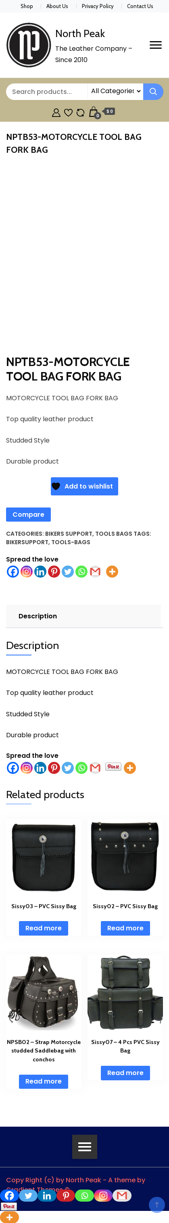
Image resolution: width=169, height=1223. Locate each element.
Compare (28, 514)
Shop (27, 6)
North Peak (80, 33)
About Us (57, 6)
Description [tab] (38, 616)
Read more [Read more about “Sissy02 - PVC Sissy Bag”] (125, 928)
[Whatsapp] (81, 768)
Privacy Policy (98, 6)
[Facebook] (13, 768)
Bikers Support (68, 534)
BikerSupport (27, 542)
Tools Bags (113, 534)
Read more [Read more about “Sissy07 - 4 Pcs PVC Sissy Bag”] (125, 1072)
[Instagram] (27, 768)
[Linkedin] (40, 768)
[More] (130, 768)
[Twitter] (68, 768)
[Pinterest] (54, 768)
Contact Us (140, 6)
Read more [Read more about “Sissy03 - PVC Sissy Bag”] (43, 928)
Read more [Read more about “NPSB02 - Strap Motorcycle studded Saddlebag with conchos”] (43, 1081)
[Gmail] (95, 768)
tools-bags (70, 542)
